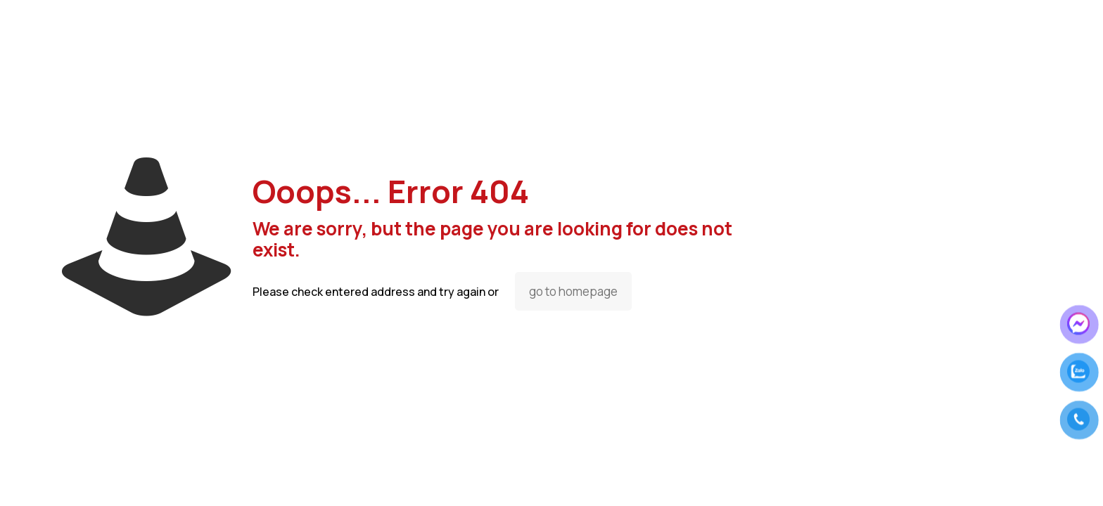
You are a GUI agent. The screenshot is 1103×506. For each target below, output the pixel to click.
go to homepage (573, 291)
